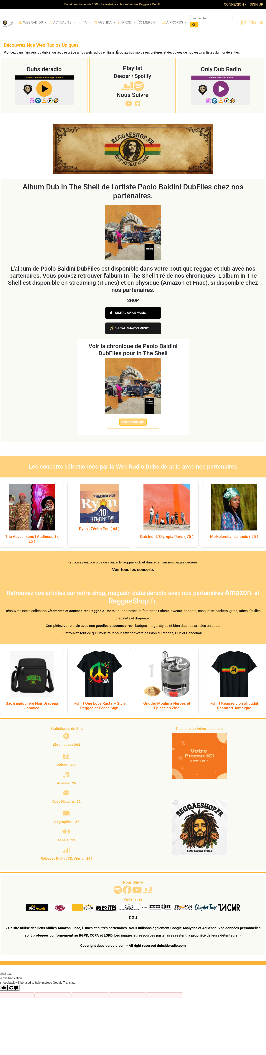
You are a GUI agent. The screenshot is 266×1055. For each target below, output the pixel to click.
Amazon (238, 592)
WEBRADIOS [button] (31, 22)
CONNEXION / (235, 4)
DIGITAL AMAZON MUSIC (129, 328)
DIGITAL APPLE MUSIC (128, 313)
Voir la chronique (133, 422)
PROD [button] (125, 22)
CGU (133, 917)
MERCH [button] (147, 22)
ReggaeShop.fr (132, 601)
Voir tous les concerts (133, 569)
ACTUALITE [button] (60, 22)
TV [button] (83, 22)
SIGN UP (256, 4)
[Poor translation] (13, 987)
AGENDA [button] (103, 22)
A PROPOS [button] (173, 22)
